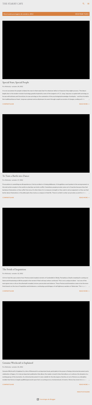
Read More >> (84, 104)
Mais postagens (83, 392)
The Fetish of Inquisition (14, 269)
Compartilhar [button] (8, 104)
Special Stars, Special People (15, 82)
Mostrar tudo (82, 14)
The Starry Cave (12, 3)
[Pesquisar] (83, 3)
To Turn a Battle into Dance (15, 175)
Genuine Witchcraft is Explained (17, 362)
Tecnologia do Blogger (46, 399)
